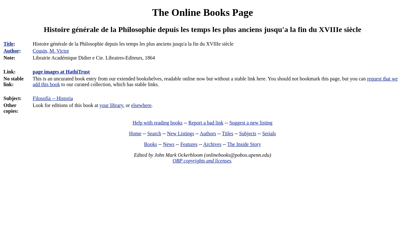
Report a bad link (205, 122)
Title (8, 44)
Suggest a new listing (250, 122)
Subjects (247, 133)
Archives (212, 144)
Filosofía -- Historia (53, 98)
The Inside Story (244, 144)
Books (150, 144)
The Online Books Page (202, 12)
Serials (269, 133)
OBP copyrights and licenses (201, 160)
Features (188, 144)
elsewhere (141, 105)
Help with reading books (158, 122)
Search (154, 133)
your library (111, 105)
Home (135, 133)
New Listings (180, 133)
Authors (208, 133)
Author (11, 51)
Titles (227, 133)
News (168, 144)
